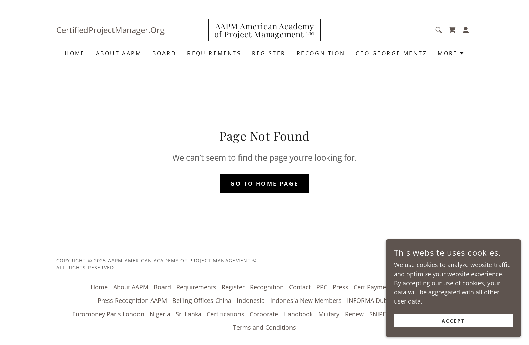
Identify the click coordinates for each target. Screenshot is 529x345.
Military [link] (328, 314)
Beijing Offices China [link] (201, 300)
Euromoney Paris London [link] (108, 314)
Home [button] (99, 287)
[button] (466, 30)
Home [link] (75, 53)
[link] (264, 35)
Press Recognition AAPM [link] (132, 300)
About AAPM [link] (119, 53)
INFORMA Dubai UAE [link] (376, 300)
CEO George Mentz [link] (391, 53)
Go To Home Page (264, 184)
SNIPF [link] (377, 314)
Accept (453, 321)
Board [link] (164, 53)
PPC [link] (321, 287)
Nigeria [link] (160, 314)
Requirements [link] (214, 53)
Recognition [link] (321, 53)
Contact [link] (300, 287)
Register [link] (268, 53)
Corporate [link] (264, 314)
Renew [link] (354, 314)
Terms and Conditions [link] (264, 327)
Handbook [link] (298, 314)
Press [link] (340, 287)
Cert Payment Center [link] (383, 287)
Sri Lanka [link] (188, 314)
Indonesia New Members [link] (306, 300)
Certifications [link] (225, 314)
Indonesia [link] (251, 300)
